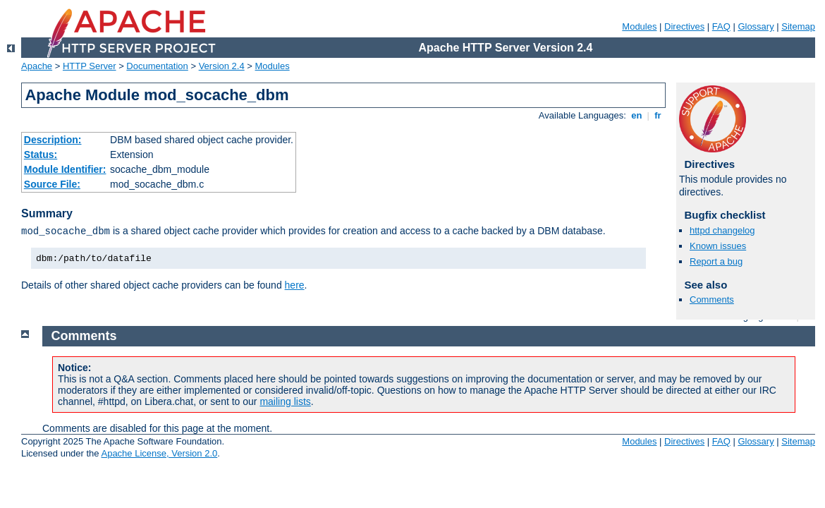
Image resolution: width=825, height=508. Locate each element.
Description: (53, 139)
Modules (639, 26)
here (295, 285)
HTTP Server (89, 66)
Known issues (718, 246)
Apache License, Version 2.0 (159, 453)
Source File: (52, 184)
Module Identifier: (65, 169)
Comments (712, 299)
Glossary (756, 26)
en (636, 115)
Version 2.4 (222, 66)
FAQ (721, 26)
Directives (684, 26)
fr (658, 115)
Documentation (157, 66)
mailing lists (284, 401)
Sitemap (798, 26)
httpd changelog (722, 230)
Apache (36, 66)
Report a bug (716, 261)
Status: (40, 154)
